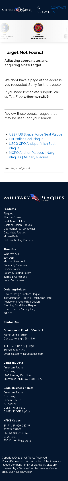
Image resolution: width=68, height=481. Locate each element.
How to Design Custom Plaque (22, 294)
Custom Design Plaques (18, 224)
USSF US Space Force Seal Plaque (35, 134)
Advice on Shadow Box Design (22, 301)
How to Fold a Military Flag (19, 309)
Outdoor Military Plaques (18, 240)
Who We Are (11, 253)
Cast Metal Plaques (15, 232)
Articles (8, 313)
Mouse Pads (11, 236)
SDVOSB (9, 257)
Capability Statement (16, 265)
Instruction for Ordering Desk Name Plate (27, 297)
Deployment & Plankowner (19, 228)
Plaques (8, 213)
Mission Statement (14, 261)
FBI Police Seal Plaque (26, 139)
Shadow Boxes (12, 217)
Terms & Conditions (15, 276)
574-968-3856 (26, 338)
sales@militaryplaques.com (27, 353)
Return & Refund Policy (17, 272)
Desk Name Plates (14, 221)
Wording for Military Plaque (20, 305)
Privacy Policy (12, 269)
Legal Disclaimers (14, 280)
